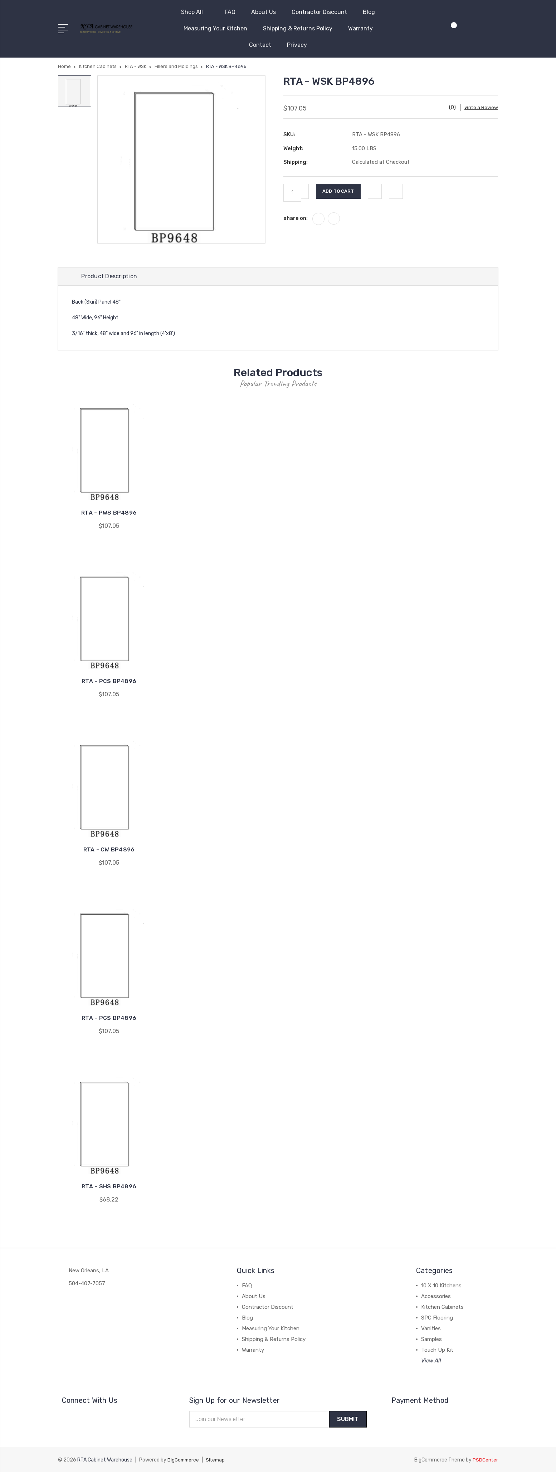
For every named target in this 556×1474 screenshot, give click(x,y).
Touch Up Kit (437, 1351)
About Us (263, 12)
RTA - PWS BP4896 (109, 513)
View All (431, 1361)
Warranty (360, 28)
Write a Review (481, 107)
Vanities (431, 1329)
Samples (431, 1340)
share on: (295, 218)
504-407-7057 (87, 1284)
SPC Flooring (437, 1319)
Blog (369, 12)
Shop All (195, 12)
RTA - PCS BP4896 (109, 682)
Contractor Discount (319, 12)
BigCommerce (183, 1462)
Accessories (436, 1297)
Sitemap (217, 1462)
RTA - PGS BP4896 (109, 1019)
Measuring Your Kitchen (215, 28)
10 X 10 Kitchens (441, 1286)
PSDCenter (485, 1462)
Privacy (297, 44)
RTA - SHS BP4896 (109, 1187)
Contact (260, 44)
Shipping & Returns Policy (297, 28)
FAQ (230, 12)
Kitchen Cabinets (442, 1308)
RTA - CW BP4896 (109, 850)
